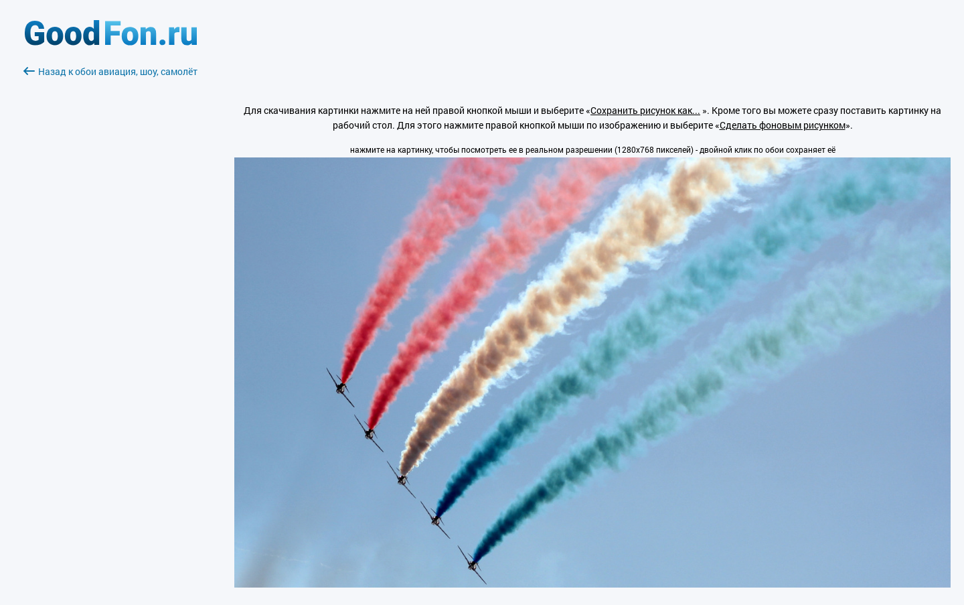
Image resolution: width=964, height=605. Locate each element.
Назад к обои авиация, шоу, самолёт (110, 71)
